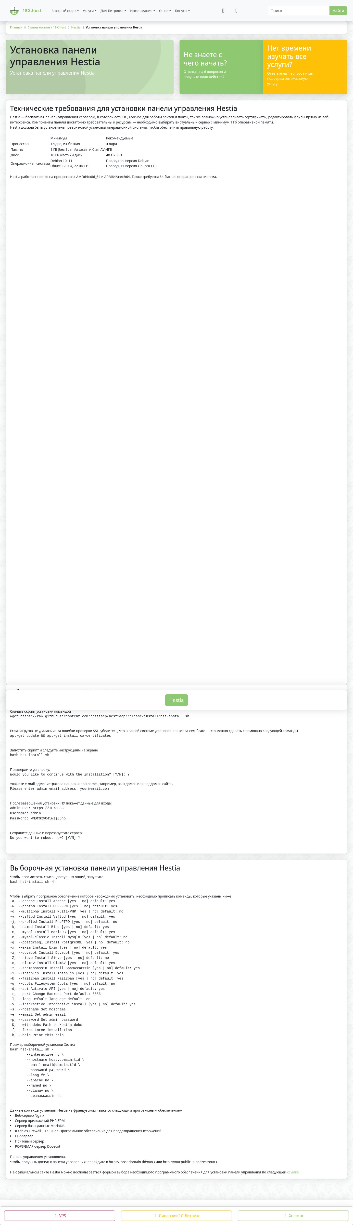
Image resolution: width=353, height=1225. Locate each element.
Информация (141, 10)
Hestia (176, 723)
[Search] (299, 10)
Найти (338, 10)
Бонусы (181, 10)
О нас (163, 10)
